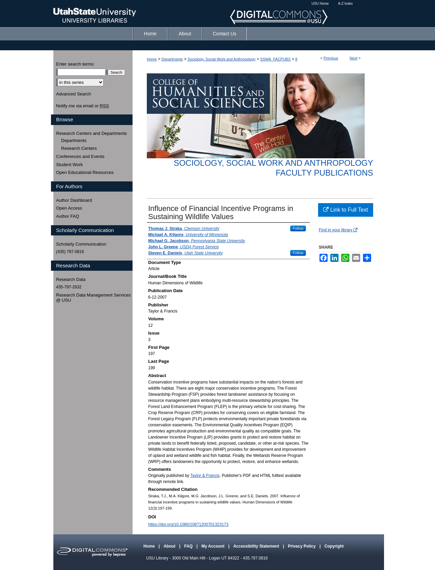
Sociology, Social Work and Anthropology (222, 59)
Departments (172, 59)
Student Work (69, 164)
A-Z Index (345, 3)
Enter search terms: (75, 64)
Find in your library (338, 230)
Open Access (69, 208)
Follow (298, 228)
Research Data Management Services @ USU (93, 297)
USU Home (320, 3)
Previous (331, 58)
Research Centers (79, 148)
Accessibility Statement (256, 546)
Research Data (71, 279)
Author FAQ (67, 216)
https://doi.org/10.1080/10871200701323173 (188, 524)
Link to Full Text (345, 210)
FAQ (189, 546)
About (169, 546)
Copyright (334, 546)
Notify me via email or (82, 106)
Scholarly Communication (81, 244)
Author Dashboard (74, 200)
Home (152, 59)
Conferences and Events (80, 156)
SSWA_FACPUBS (275, 59)
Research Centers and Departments (91, 133)
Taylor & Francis (205, 475)
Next (354, 58)
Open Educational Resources (85, 172)
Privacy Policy (302, 546)
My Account (214, 546)
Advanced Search (73, 93)
